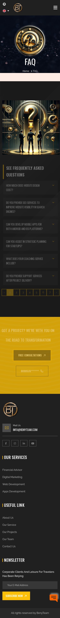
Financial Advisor (12, 469)
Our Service (9, 524)
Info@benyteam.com (25, 430)
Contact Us (9, 546)
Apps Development (13, 491)
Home (26, 71)
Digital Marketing (12, 477)
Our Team (8, 539)
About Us (7, 517)
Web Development (13, 484)
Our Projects (9, 532)
